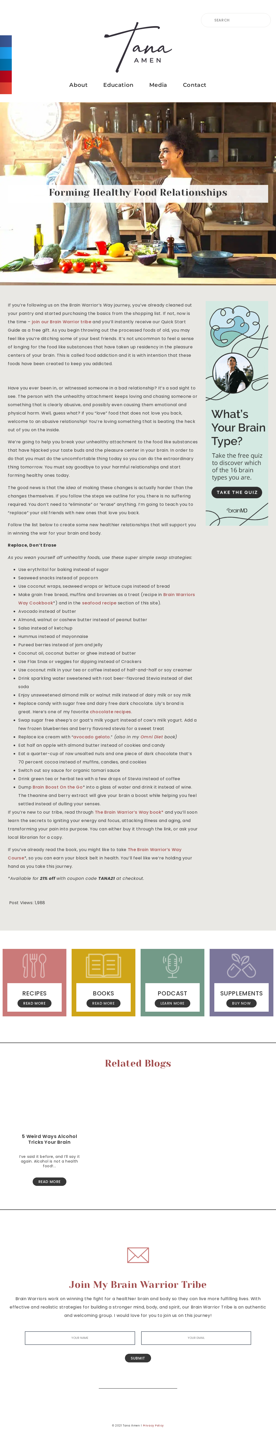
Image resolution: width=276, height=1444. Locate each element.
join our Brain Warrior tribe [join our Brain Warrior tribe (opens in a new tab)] (61, 322)
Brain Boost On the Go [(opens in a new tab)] (58, 787)
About (78, 85)
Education (118, 85)
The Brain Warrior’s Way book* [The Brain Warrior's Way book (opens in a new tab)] (130, 812)
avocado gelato (91, 737)
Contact (194, 85)
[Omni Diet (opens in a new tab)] (152, 737)
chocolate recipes (110, 712)
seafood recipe (99, 603)
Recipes (34, 993)
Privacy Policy (153, 1426)
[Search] (169, 1380)
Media (158, 85)
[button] (6, 41)
